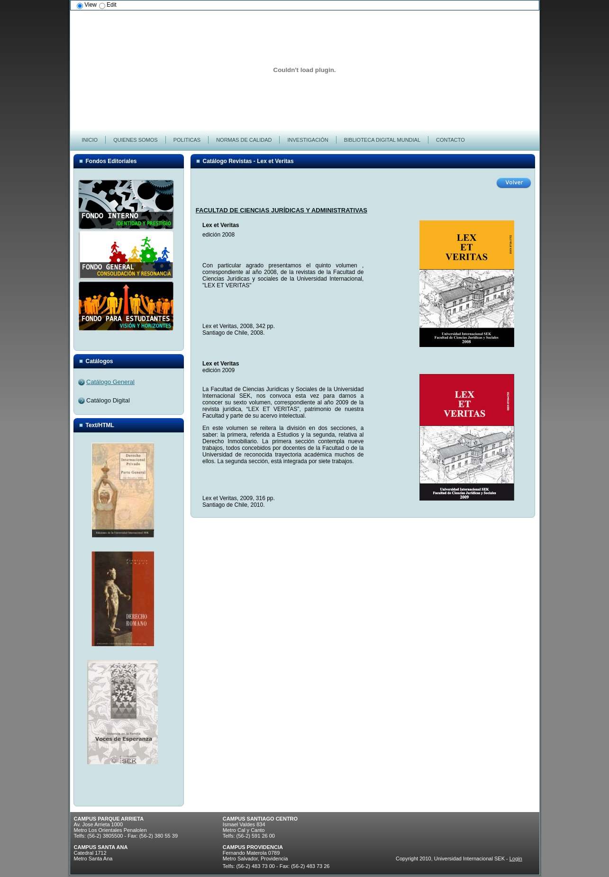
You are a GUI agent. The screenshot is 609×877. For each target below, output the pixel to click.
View (90, 4)
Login (515, 858)
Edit (112, 4)
